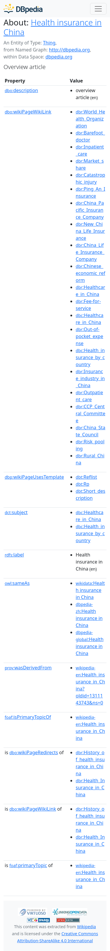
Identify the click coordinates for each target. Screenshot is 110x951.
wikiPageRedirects (33, 752)
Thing (49, 42)
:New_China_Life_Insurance (90, 231)
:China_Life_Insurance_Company (90, 252)
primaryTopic (28, 865)
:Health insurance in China (90, 590)
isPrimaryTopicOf (28, 717)
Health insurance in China (52, 27)
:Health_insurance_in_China (90, 727)
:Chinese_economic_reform (90, 273)
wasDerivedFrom (28, 667)
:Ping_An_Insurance (90, 192)
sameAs (17, 583)
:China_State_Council (90, 431)
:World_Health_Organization (90, 118)
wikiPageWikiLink (28, 111)
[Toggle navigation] (98, 9)
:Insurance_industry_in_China (90, 378)
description (21, 90)
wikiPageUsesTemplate (34, 477)
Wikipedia (86, 926)
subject (16, 512)
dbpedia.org (58, 57)
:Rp (82, 484)
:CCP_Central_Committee (90, 413)
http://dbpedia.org (69, 49)
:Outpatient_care (89, 396)
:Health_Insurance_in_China (90, 787)
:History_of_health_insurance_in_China (90, 763)
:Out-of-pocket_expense (89, 336)
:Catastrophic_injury (90, 178)
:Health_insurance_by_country (90, 357)
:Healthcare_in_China (90, 290)
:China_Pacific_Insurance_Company (90, 210)
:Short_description (90, 494)
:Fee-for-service (88, 304)
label (14, 555)
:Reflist (86, 477)
